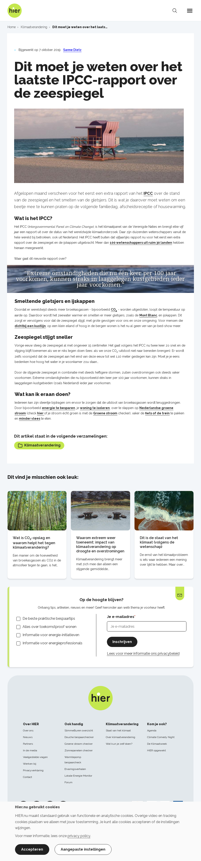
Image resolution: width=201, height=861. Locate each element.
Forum (68, 782)
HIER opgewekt (156, 750)
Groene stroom (105, 413)
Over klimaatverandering (120, 737)
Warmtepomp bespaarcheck (72, 760)
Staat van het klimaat (118, 730)
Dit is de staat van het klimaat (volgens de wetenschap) (159, 542)
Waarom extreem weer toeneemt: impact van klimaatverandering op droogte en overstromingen (100, 544)
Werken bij (29, 763)
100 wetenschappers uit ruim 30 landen (141, 242)
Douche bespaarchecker (79, 737)
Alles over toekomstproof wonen (49, 627)
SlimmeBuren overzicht (78, 730)
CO (114, 309)
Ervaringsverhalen (75, 769)
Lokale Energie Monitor (78, 775)
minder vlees (29, 418)
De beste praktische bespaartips (49, 618)
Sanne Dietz (72, 50)
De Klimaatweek (157, 743)
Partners (28, 743)
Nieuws (27, 737)
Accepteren (32, 849)
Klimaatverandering (39, 445)
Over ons (28, 730)
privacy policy (79, 836)
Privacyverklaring (33, 770)
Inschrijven (122, 642)
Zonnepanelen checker (78, 750)
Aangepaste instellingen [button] (83, 849)
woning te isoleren (95, 408)
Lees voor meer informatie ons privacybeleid (143, 653)
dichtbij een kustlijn (30, 326)
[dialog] (100, 831)
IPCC (148, 193)
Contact (27, 777)
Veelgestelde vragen (35, 757)
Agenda (151, 730)
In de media (30, 750)
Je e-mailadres (120, 617)
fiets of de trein (157, 413)
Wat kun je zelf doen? (119, 743)
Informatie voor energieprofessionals (52, 643)
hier (40, 413)
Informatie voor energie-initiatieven (51, 635)
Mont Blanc (148, 315)
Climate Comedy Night (160, 737)
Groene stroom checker (78, 743)
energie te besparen (58, 408)
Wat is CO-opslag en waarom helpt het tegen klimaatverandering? (34, 542)
